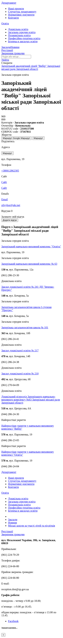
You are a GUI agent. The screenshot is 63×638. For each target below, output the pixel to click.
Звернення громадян (13, 53)
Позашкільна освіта (19, 35)
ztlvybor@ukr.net (10, 205)
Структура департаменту (22, 11)
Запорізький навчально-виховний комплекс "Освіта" (31, 246)
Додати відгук (10, 220)
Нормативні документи (21, 14)
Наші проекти (16, 8)
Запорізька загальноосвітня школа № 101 (24, 327)
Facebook (13, 621)
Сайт (4, 187)
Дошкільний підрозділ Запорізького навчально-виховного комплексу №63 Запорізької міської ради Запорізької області (30, 399)
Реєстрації (7, 50)
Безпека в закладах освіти (22, 41)
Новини (15, 47)
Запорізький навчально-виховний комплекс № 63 (29, 263)
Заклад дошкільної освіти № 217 (19, 350)
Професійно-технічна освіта (24, 38)
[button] (5, 59)
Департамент (8, 2)
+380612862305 (10, 170)
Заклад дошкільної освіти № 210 (19, 373)
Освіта (5, 23)
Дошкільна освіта (18, 29)
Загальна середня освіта (21, 32)
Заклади (6, 47)
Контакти (13, 17)
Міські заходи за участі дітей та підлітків (31, 525)
